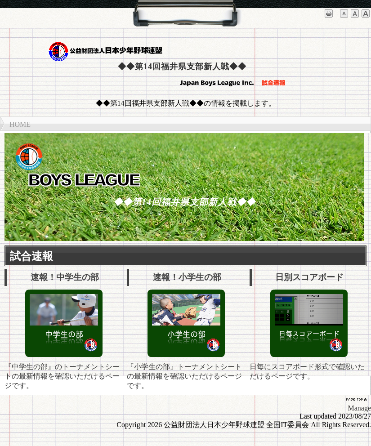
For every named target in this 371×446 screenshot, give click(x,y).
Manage (359, 408)
